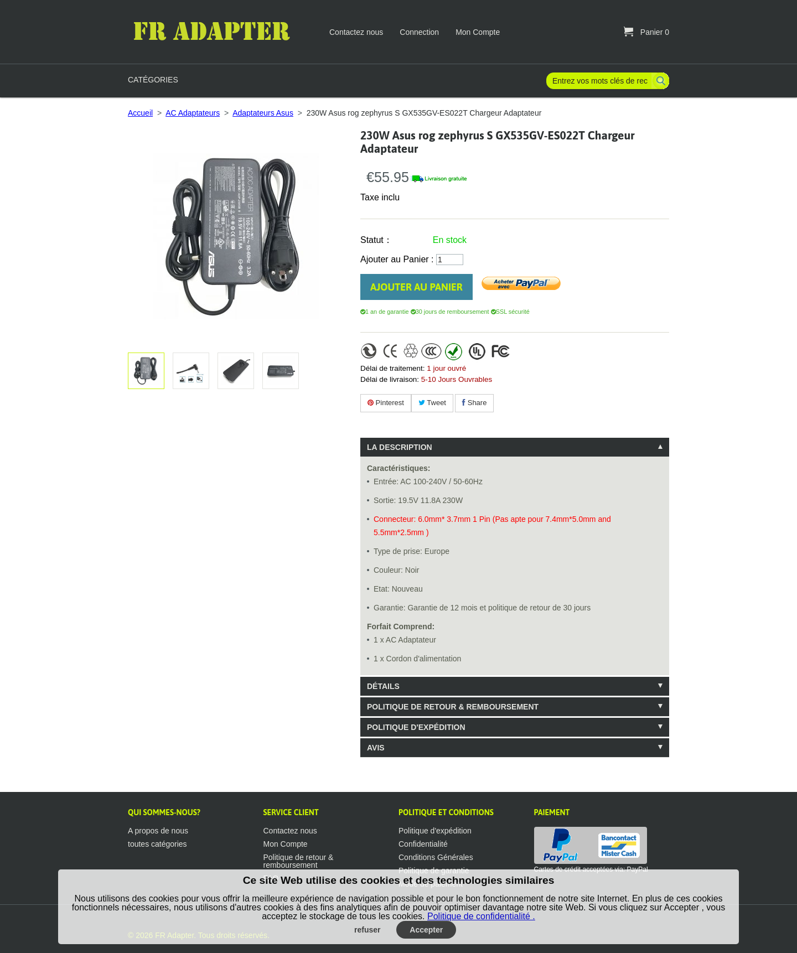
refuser (367, 929)
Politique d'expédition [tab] (416, 727)
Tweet (432, 402)
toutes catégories (157, 844)
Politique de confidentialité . (481, 916)
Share (474, 402)
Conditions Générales (435, 857)
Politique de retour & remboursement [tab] (453, 706)
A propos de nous (158, 831)
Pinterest (386, 402)
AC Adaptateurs (192, 112)
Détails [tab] (383, 686)
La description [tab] (399, 447)
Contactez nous (356, 32)
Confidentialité (423, 844)
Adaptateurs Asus (262, 112)
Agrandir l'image (189, 370)
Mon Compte (478, 32)
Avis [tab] (376, 747)
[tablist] (514, 597)
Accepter (426, 929)
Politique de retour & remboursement (298, 861)
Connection (419, 32)
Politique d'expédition (435, 831)
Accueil (140, 112)
